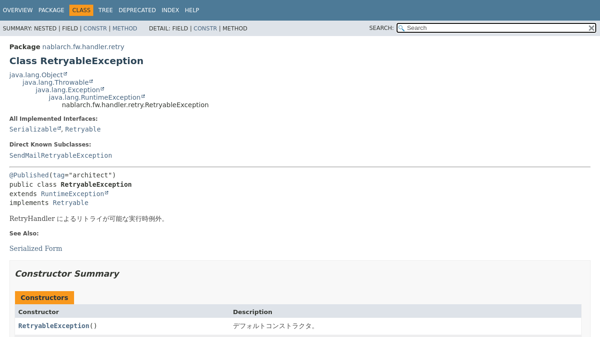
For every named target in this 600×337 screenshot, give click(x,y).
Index (171, 10)
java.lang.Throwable (55, 82)
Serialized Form (35, 248)
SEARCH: (381, 28)
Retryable (83, 129)
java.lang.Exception (68, 90)
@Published (29, 175)
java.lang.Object (36, 75)
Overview (18, 10)
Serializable (33, 129)
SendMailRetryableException (60, 155)
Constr (95, 28)
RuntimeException (72, 194)
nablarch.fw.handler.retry (83, 47)
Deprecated (137, 10)
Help (192, 10)
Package (51, 10)
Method (124, 28)
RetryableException (54, 326)
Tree (105, 10)
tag (59, 175)
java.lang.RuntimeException (95, 97)
